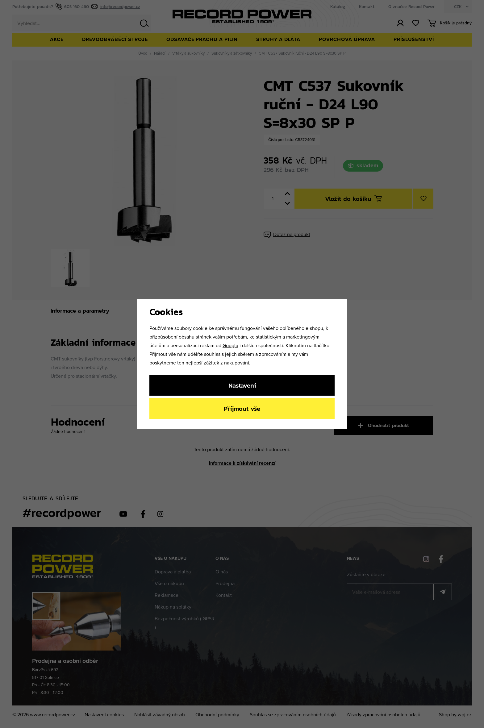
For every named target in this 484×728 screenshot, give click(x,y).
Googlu (230, 345)
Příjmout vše (242, 408)
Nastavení (242, 385)
